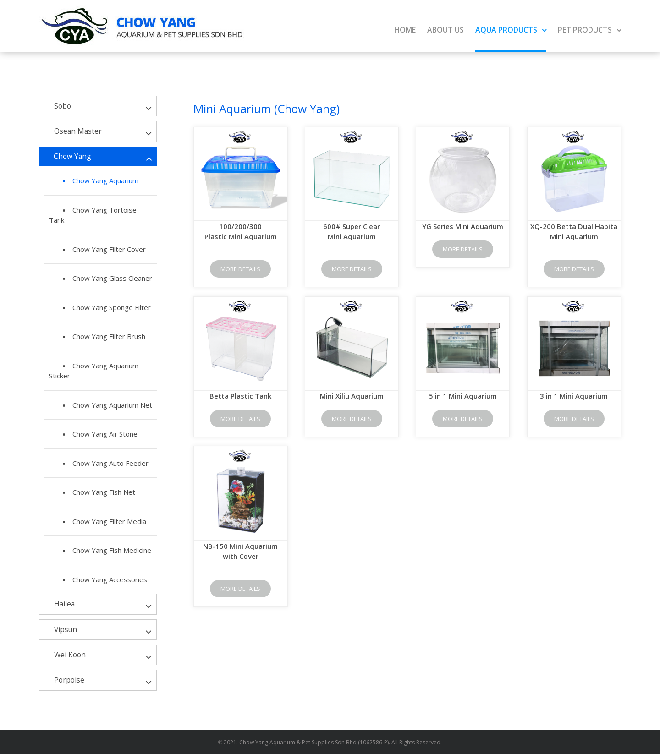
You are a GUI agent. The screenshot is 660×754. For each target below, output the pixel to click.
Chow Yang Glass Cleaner (112, 278)
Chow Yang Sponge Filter (111, 307)
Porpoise (69, 680)
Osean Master (78, 131)
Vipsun (65, 629)
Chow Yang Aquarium (105, 180)
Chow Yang (72, 156)
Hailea (64, 604)
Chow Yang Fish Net (103, 492)
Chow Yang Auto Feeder (110, 463)
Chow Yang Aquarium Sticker (93, 371)
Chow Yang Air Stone (105, 433)
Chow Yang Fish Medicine (111, 550)
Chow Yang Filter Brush (108, 336)
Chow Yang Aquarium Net (112, 405)
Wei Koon (70, 655)
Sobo (62, 106)
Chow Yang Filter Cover (109, 249)
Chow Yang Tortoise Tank (93, 215)
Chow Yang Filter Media (109, 521)
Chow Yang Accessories (109, 579)
